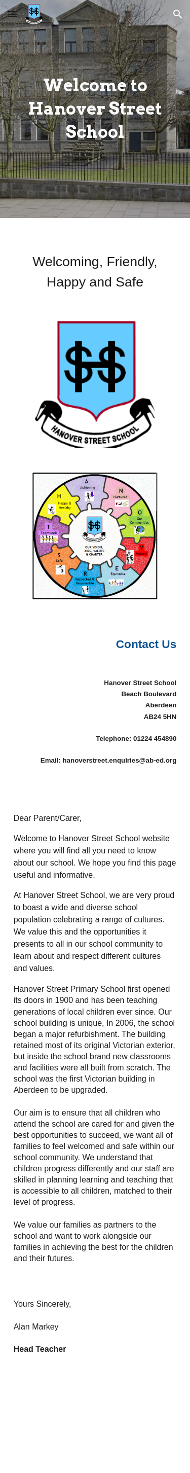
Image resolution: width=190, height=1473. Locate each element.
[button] (12, 14)
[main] (95, 109)
